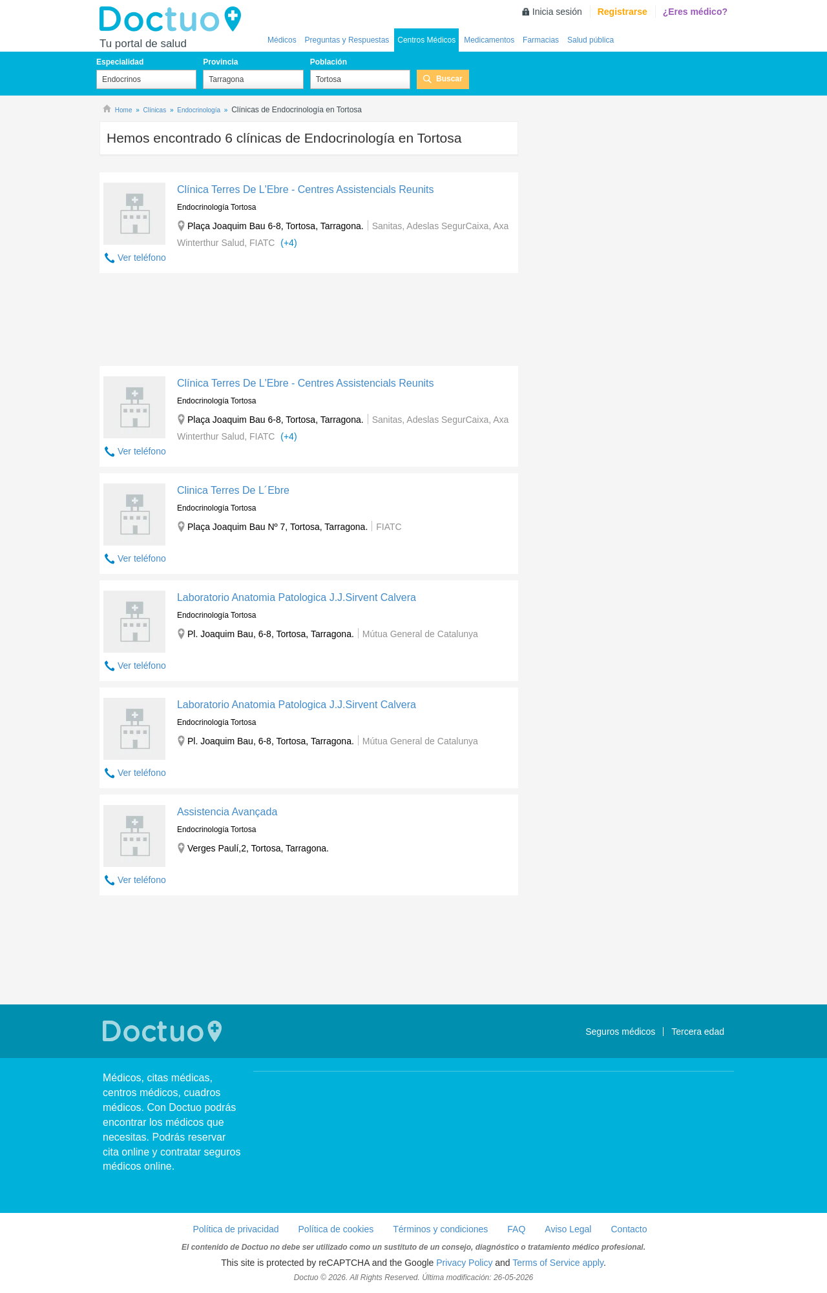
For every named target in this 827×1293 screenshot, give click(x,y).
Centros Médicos (426, 40)
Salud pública (590, 40)
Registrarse (622, 11)
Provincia (220, 62)
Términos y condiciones (440, 1229)
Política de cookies (336, 1229)
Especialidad (119, 62)
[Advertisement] (308, 323)
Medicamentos (489, 40)
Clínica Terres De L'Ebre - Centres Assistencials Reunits (305, 189)
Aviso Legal (568, 1229)
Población (328, 62)
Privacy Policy (464, 1262)
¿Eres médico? (695, 11)
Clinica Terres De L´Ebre (233, 490)
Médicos (282, 40)
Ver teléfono (142, 257)
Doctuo (173, 19)
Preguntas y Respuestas (347, 40)
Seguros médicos (620, 1031)
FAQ (516, 1229)
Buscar (449, 78)
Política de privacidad (235, 1229)
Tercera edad (697, 1031)
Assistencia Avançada (227, 811)
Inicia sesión (557, 11)
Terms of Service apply (557, 1262)
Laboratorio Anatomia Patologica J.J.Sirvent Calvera (296, 597)
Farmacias (541, 40)
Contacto (629, 1229)
